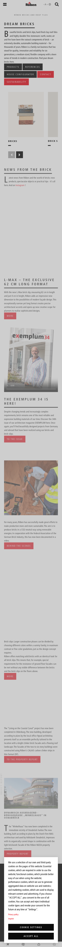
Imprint (11, 918)
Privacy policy (13, 914)
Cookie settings (31, 927)
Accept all (31, 936)
